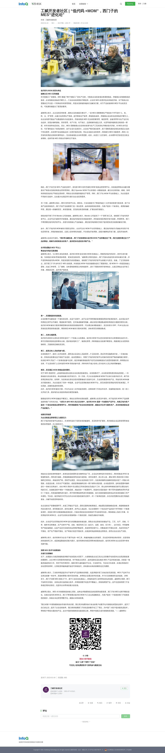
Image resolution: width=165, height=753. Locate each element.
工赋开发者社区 (51, 20)
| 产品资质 (129, 750)
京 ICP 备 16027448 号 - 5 (95, 750)
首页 (73, 4)
